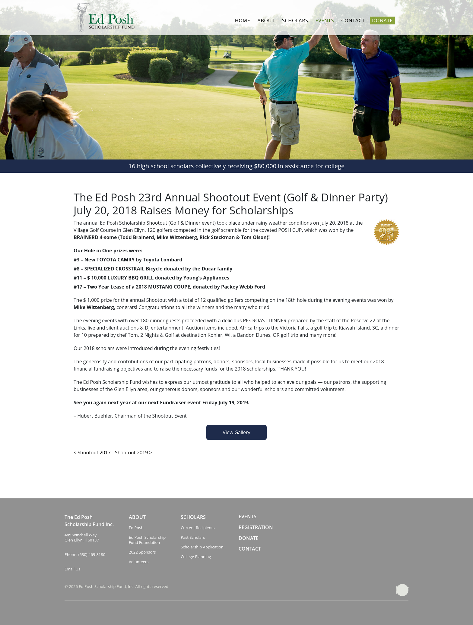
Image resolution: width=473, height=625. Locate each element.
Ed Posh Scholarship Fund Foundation (147, 540)
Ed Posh (136, 527)
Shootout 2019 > (133, 452)
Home (242, 20)
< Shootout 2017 (92, 452)
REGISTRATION (256, 527)
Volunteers (139, 561)
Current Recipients (197, 527)
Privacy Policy (402, 590)
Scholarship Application (202, 547)
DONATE (249, 538)
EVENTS (247, 516)
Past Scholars (193, 537)
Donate (382, 20)
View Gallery (236, 432)
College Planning (196, 556)
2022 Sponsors (142, 552)
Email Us (72, 569)
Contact (353, 20)
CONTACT (250, 549)
